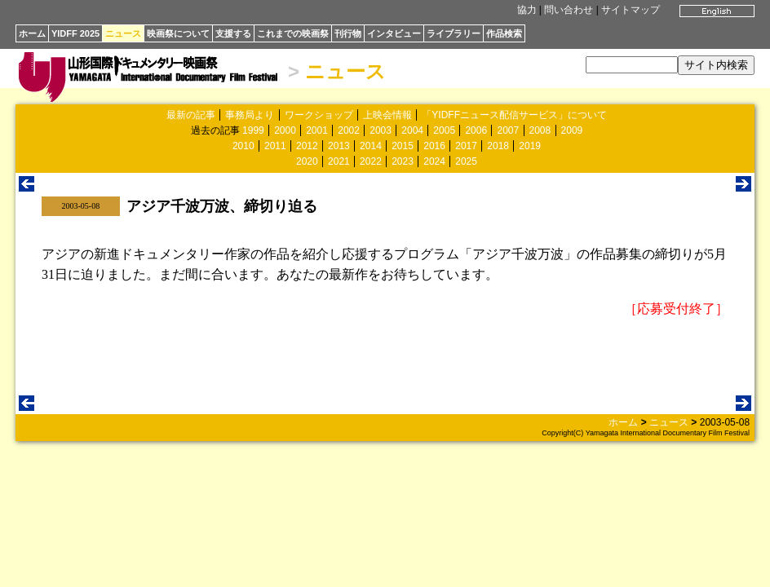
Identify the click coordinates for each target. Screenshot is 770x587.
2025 (466, 161)
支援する (233, 33)
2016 (434, 146)
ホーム (32, 33)
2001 (317, 130)
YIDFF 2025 (75, 33)
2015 (403, 146)
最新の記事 (190, 115)
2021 (339, 161)
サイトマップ (630, 9)
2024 (434, 161)
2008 (540, 130)
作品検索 (504, 33)
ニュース (123, 33)
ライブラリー (453, 33)
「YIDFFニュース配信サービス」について (514, 115)
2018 (498, 146)
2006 (476, 130)
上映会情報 (387, 115)
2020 (307, 161)
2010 (243, 146)
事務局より (249, 115)
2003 (381, 130)
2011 (275, 146)
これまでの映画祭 (293, 33)
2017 (466, 146)
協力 (527, 9)
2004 (412, 130)
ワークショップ (319, 115)
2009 (572, 130)
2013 (339, 146)
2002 (349, 130)
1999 (253, 130)
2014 (371, 146)
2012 (307, 146)
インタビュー (394, 33)
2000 (285, 130)
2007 (508, 130)
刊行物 (347, 33)
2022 (371, 161)
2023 (403, 161)
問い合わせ (568, 9)
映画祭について (178, 33)
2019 (530, 146)
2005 (444, 130)
